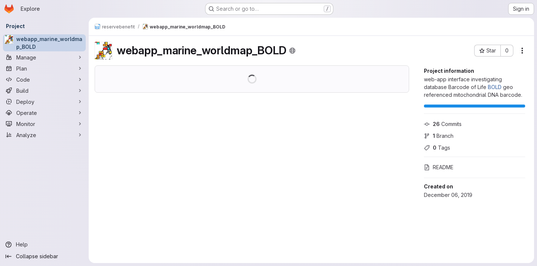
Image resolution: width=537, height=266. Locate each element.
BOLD (495, 87)
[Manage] (44, 57)
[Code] (44, 79)
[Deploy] (44, 101)
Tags (437, 147)
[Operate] (44, 113)
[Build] (44, 90)
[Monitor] (44, 124)
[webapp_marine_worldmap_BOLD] (44, 42)
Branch (438, 136)
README (438, 167)
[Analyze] (44, 135)
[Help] (44, 244)
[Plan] (44, 68)
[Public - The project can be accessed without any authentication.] (292, 51)
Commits (443, 124)
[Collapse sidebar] (44, 256)
